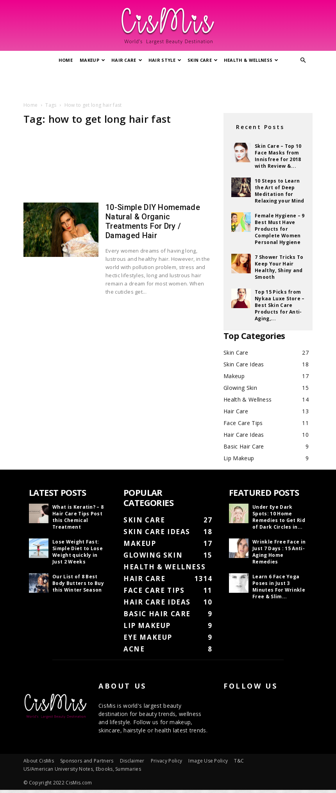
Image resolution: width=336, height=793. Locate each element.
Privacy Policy (166, 760)
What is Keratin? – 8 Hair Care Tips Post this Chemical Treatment (78, 517)
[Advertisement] (168, 83)
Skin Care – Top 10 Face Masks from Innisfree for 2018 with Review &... (278, 156)
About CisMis (38, 760)
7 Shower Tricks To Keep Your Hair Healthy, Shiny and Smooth (279, 267)
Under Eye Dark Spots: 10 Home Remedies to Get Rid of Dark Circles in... (278, 517)
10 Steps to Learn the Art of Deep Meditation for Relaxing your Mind (279, 191)
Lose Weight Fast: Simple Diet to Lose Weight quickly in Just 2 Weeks (77, 551)
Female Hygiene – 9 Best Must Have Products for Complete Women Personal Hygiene (280, 229)
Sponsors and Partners (87, 760)
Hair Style (165, 60)
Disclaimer (132, 760)
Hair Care (126, 60)
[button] (303, 60)
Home (66, 60)
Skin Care (203, 60)
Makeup (92, 60)
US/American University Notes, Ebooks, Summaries (82, 769)
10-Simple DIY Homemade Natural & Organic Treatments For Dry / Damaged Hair (152, 221)
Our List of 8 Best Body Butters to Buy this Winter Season (78, 583)
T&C (239, 760)
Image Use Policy (208, 760)
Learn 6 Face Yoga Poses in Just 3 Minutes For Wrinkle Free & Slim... (278, 586)
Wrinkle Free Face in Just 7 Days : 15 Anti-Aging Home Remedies (279, 551)
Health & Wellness (251, 60)
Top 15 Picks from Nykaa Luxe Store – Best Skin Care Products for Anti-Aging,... (280, 305)
